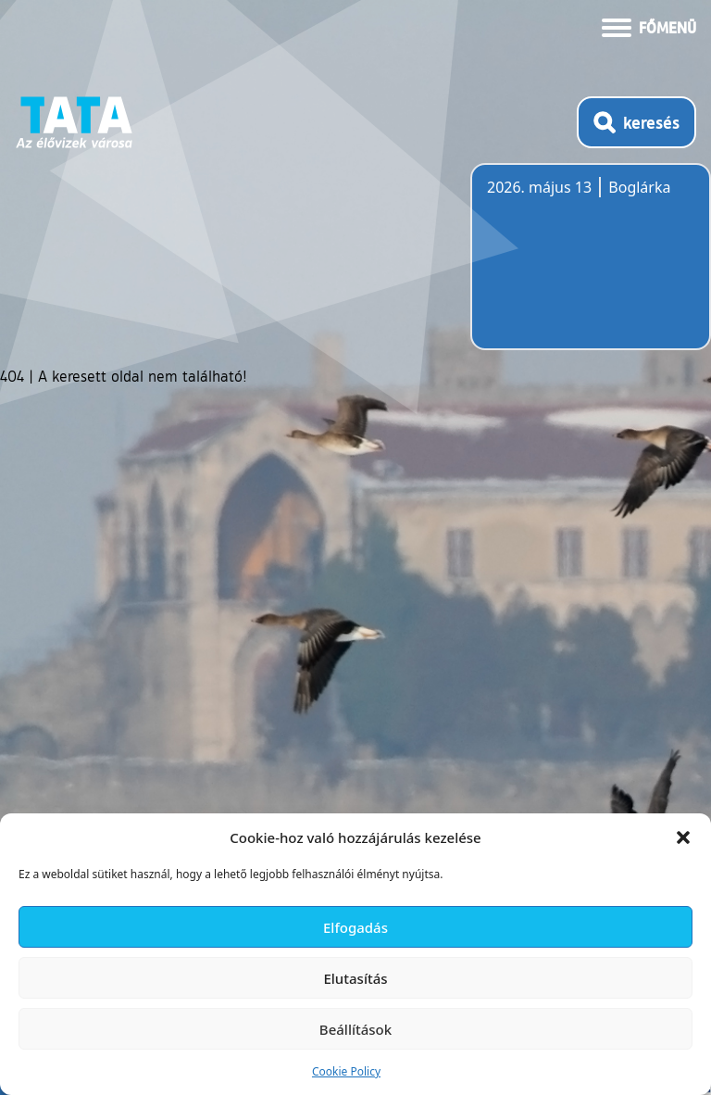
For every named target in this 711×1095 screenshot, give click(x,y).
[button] (683, 837)
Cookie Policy (346, 1071)
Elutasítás (355, 978)
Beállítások (355, 1029)
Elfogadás (355, 927)
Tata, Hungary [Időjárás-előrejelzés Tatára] (590, 267)
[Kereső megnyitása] (636, 122)
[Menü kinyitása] (649, 26)
